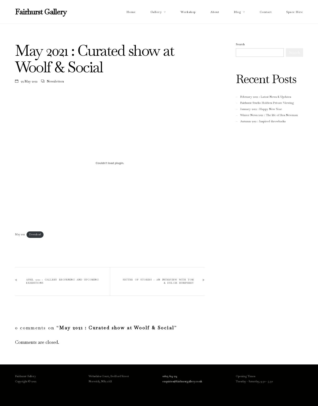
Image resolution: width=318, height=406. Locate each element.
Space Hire (294, 12)
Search (240, 44)
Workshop (188, 12)
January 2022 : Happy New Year (261, 109)
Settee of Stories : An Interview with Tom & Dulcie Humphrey (158, 281)
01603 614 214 (169, 376)
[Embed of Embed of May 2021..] (110, 163)
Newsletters (55, 81)
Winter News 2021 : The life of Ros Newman (269, 115)
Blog (237, 12)
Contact (266, 12)
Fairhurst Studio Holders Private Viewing (267, 103)
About (214, 12)
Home (131, 12)
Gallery (156, 12)
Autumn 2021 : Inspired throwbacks (262, 121)
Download (35, 234)
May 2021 (20, 234)
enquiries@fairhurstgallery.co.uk (182, 381)
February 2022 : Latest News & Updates (265, 97)
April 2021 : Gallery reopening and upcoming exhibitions (62, 281)
